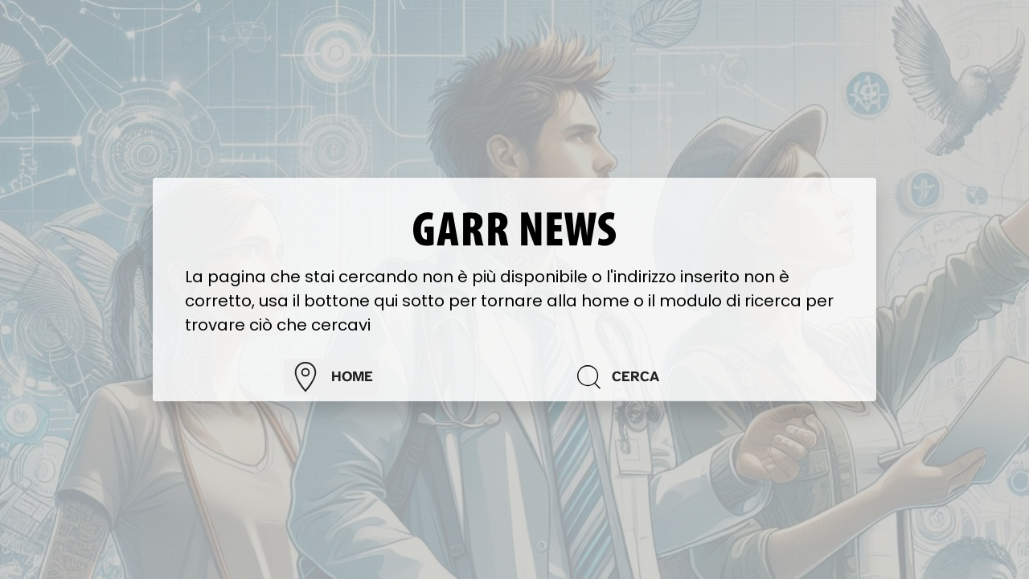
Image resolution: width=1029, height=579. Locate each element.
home (331, 377)
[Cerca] (697, 377)
